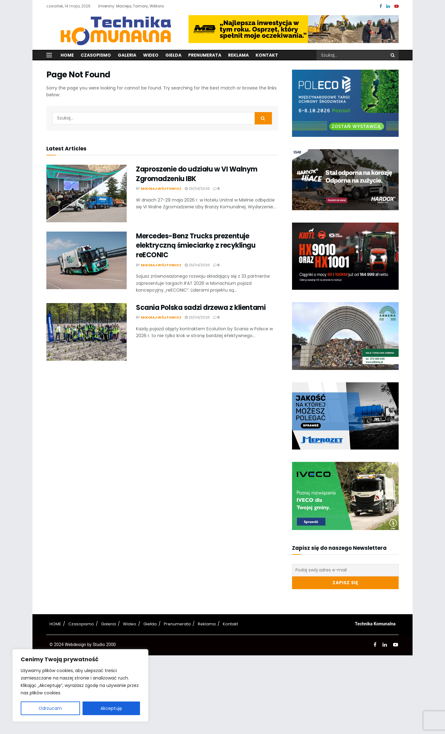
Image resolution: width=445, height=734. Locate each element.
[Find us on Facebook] (380, 6)
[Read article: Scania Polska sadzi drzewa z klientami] (86, 332)
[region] (80, 685)
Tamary (140, 6)
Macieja (123, 6)
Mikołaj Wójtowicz (161, 188)
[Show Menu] (49, 55)
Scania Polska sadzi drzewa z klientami (200, 307)
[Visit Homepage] (112, 29)
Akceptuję (111, 708)
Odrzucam (50, 708)
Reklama (238, 55)
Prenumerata (204, 55)
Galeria (127, 55)
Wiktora (157, 6)
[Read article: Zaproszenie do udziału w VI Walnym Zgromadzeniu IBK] (86, 193)
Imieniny (106, 6)
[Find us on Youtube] (396, 6)
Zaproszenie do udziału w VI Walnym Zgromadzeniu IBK (196, 174)
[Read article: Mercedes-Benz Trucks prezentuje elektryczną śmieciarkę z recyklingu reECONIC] (86, 260)
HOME (55, 624)
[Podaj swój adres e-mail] (345, 570)
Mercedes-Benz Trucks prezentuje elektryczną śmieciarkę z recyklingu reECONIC (196, 245)
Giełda (173, 55)
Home (67, 55)
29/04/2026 (197, 188)
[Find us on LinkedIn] (388, 6)
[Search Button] (393, 55)
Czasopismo (96, 55)
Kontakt (267, 55)
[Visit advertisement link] (294, 29)
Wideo (151, 55)
